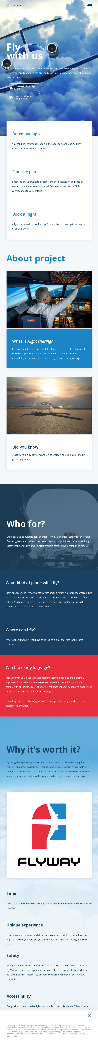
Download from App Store (23, 87)
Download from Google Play (21, 97)
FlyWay (14, 6)
